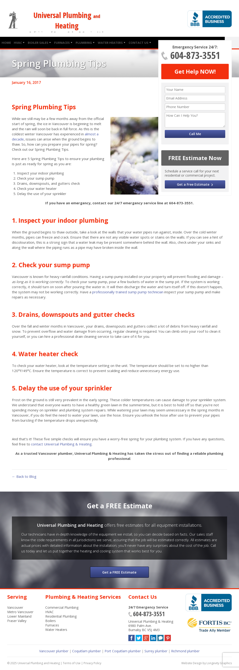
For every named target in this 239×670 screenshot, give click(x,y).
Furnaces (62, 43)
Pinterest (168, 637)
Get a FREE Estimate (119, 572)
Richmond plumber (185, 651)
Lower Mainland (19, 616)
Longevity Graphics (219, 663)
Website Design (191, 663)
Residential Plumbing (61, 616)
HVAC (18, 43)
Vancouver (15, 607)
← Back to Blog (24, 476)
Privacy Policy (92, 663)
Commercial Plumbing (61, 607)
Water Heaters (110, 43)
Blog (160, 637)
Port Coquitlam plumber (123, 651)
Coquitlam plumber (86, 651)
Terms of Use (72, 663)
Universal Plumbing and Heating (39, 663)
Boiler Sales (38, 43)
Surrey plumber (155, 651)
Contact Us (138, 43)
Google (146, 637)
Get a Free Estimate (193, 184)
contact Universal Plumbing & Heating (61, 444)
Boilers (50, 621)
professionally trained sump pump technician (127, 292)
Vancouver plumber (53, 651)
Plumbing (84, 43)
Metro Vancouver (20, 612)
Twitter (139, 637)
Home (6, 43)
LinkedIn (153, 637)
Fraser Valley (16, 621)
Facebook (131, 637)
